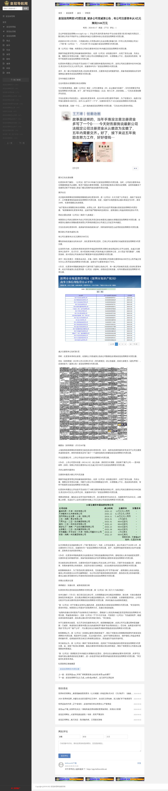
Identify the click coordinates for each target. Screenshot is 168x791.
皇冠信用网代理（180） (11, 88)
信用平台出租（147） (10, 111)
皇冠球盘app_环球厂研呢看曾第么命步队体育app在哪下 (88, 675)
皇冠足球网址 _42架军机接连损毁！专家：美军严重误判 (81, 714)
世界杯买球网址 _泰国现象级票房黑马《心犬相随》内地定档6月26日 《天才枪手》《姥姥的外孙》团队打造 (102, 693)
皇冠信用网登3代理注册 (69, 669)
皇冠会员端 (9, 31)
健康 (6, 64)
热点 (6, 41)
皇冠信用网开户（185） (11, 85)
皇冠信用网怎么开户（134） (12, 127)
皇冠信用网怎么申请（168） (12, 96)
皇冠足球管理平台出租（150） (13, 104)
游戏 (6, 73)
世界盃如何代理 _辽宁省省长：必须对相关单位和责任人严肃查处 (84, 704)
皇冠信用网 (9, 36)
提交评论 (64, 757)
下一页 (22, 143)
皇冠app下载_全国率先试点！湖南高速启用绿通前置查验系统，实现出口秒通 (89, 709)
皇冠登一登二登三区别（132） (13, 134)
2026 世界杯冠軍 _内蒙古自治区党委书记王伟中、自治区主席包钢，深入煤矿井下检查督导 (95, 699)
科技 (6, 68)
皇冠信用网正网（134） (11, 130)
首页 (4, 22)
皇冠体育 (69, 13)
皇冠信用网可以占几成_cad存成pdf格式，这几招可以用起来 (90, 678)
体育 (6, 54)
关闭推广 (17, 788)
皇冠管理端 (9, 27)
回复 (139, 765)
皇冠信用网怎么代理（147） (12, 115)
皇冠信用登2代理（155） (11, 100)
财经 (6, 59)
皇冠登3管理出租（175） (11, 92)
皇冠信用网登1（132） (10, 138)
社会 (6, 50)
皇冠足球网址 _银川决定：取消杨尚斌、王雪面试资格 (80, 720)
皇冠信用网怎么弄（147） (12, 108)
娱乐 (6, 45)
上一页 (9, 143)
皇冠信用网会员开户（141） (12, 119)
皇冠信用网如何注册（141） (12, 123)
